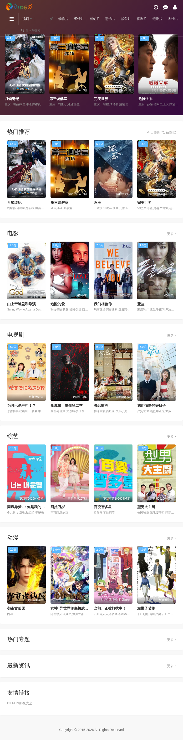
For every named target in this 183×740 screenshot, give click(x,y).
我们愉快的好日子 (151, 405)
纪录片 (157, 19)
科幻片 (95, 19)
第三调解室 (58, 99)
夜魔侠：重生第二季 (67, 405)
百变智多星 (103, 507)
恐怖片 (110, 19)
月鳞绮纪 (12, 99)
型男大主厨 (146, 507)
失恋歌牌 (101, 405)
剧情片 (173, 19)
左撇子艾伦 (146, 608)
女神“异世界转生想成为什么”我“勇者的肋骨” (86, 608)
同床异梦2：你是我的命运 (27, 507)
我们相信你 (103, 304)
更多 (171, 234)
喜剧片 (142, 19)
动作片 (63, 19)
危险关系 (145, 99)
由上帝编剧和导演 (21, 304)
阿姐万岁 (58, 507)
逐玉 (97, 203)
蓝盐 (140, 304)
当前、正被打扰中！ (110, 608)
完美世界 (101, 99)
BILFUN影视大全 (19, 703)
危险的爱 (58, 304)
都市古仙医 (16, 608)
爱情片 (79, 19)
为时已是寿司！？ (21, 405)
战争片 (126, 19)
